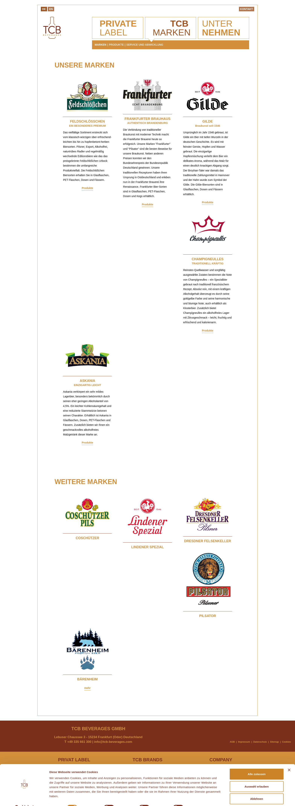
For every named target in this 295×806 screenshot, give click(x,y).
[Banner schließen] (289, 760)
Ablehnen (256, 789)
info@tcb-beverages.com (113, 742)
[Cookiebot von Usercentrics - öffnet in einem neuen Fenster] (24, 798)
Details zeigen (200, 798)
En (51, 9)
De (44, 9)
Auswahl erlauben (257, 776)
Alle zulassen (256, 764)
